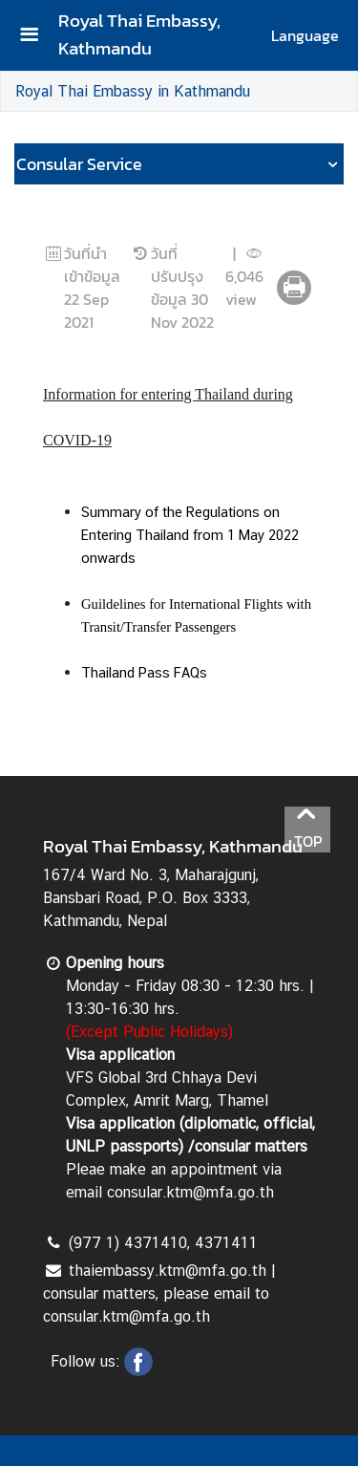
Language (305, 35)
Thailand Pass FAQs (144, 672)
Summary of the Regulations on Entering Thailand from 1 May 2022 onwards (190, 535)
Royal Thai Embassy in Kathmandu (132, 91)
